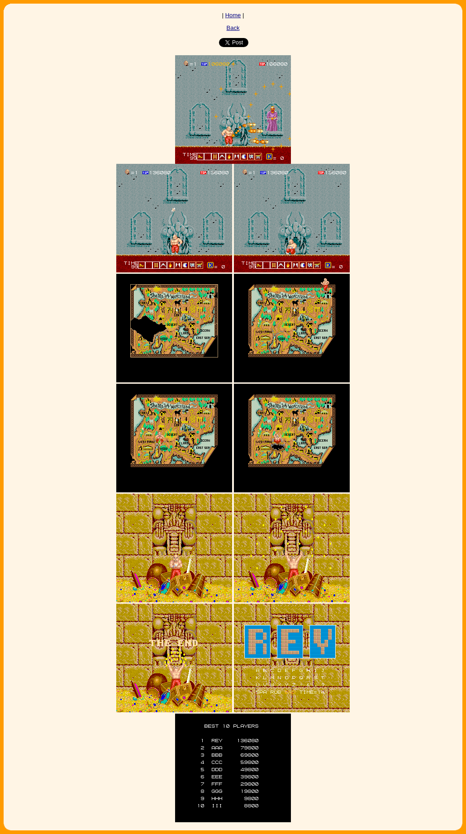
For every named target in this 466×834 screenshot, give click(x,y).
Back (233, 27)
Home (233, 15)
